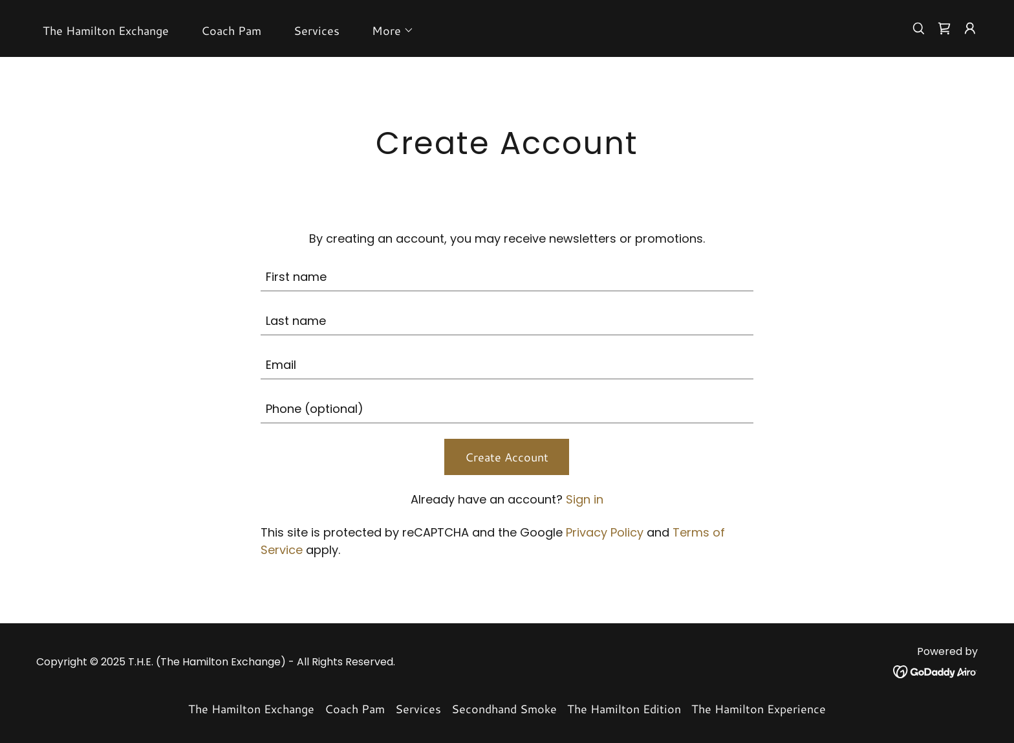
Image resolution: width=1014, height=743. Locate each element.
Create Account (506, 457)
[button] (387, 30)
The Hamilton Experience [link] (758, 708)
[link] (944, 28)
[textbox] (507, 277)
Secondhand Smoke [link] (504, 708)
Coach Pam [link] (231, 30)
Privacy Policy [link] (604, 532)
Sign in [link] (584, 499)
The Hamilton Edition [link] (624, 708)
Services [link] (317, 30)
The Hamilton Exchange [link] (106, 30)
